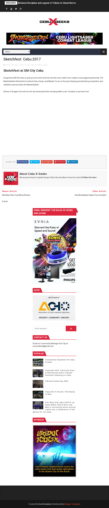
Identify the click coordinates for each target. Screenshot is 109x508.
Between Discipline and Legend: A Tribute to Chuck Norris (47, 3)
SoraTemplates (44, 504)
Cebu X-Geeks (36, 65)
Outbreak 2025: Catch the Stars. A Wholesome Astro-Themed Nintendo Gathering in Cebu (60, 372)
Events (44, 65)
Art (28, 65)
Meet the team (90, 177)
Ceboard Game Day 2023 (56, 381)
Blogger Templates (72, 504)
